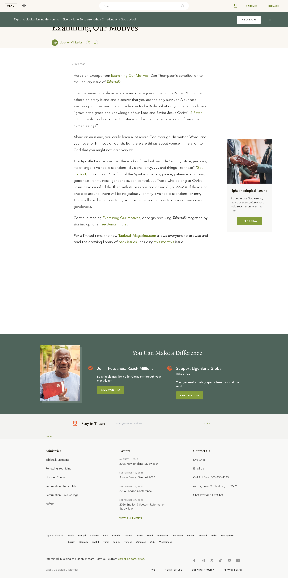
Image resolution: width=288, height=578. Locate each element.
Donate (273, 6)
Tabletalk (113, 82)
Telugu (116, 541)
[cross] (270, 20)
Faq (153, 570)
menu (11, 5)
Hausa (139, 535)
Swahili (95, 541)
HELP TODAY (249, 221)
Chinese (94, 535)
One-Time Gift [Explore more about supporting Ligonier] (189, 395)
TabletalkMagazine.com (137, 235)
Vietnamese (165, 541)
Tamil (106, 541)
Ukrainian (141, 541)
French (116, 535)
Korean (191, 535)
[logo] (24, 6)
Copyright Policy (203, 570)
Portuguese (227, 535)
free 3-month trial (113, 224)
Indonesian (163, 535)
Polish (214, 535)
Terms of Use (173, 570)
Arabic (70, 535)
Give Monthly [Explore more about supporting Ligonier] (110, 389)
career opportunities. (131, 559)
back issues (128, 242)
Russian (71, 541)
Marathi (203, 535)
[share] (94, 42)
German (128, 535)
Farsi (105, 535)
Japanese (178, 535)
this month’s (164, 242)
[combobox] (138, 6)
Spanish (83, 541)
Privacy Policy (233, 570)
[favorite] (89, 42)
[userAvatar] (235, 6)
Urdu (152, 541)
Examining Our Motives (130, 75)
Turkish (128, 541)
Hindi (150, 535)
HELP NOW (249, 19)
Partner (252, 6)
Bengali (82, 535)
